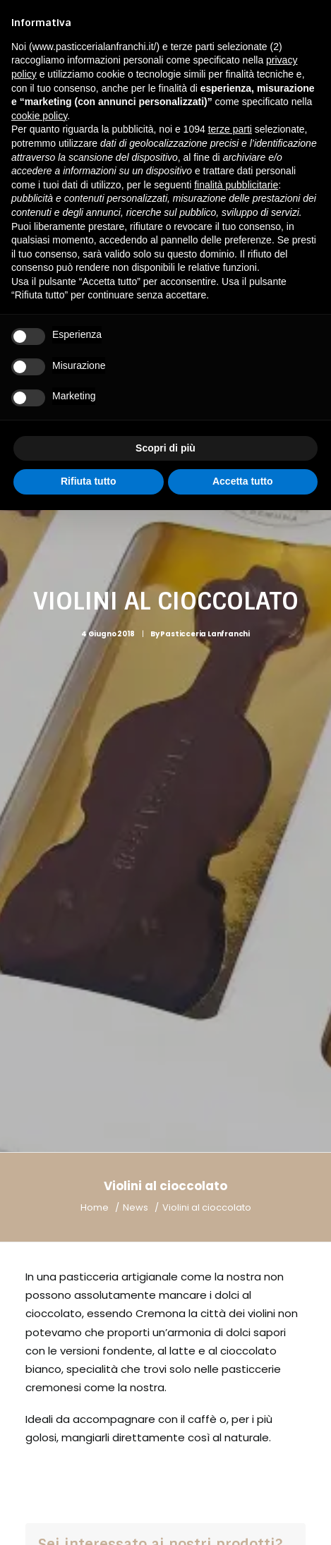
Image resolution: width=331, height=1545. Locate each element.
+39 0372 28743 (128, 1439)
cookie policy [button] (39, 115)
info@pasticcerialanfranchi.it (133, 1457)
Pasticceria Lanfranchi (205, 554)
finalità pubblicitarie (236, 184)
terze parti (230, 129)
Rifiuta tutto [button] (88, 481)
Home (94, 1048)
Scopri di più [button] (165, 448)
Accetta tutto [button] (242, 481)
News (135, 1048)
